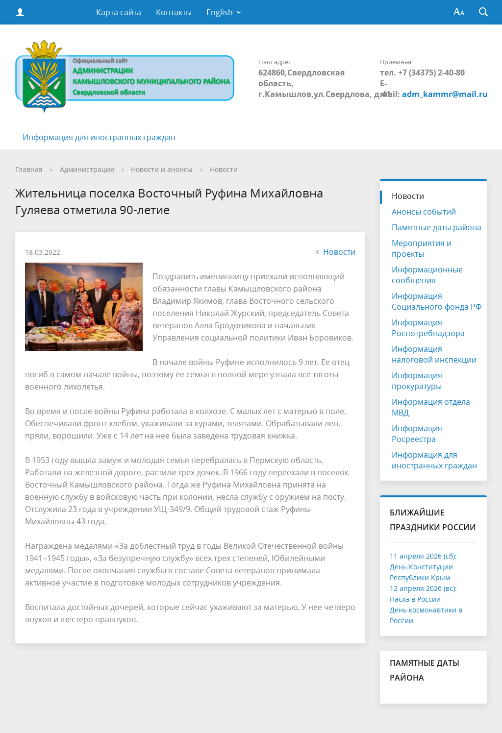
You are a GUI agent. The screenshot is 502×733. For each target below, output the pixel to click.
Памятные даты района (436, 227)
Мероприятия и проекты (422, 248)
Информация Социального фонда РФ (437, 301)
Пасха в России (415, 599)
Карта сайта (118, 12)
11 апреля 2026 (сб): (423, 556)
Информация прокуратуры (417, 380)
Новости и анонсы (162, 169)
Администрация (87, 169)
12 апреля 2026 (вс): (423, 588)
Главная (29, 169)
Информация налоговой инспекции (434, 354)
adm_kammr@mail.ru (445, 94)
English (219, 12)
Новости (224, 169)
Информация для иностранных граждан (99, 137)
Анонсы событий (424, 211)
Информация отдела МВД (431, 407)
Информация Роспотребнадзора (428, 328)
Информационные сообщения (427, 275)
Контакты (174, 12)
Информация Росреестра (417, 433)
